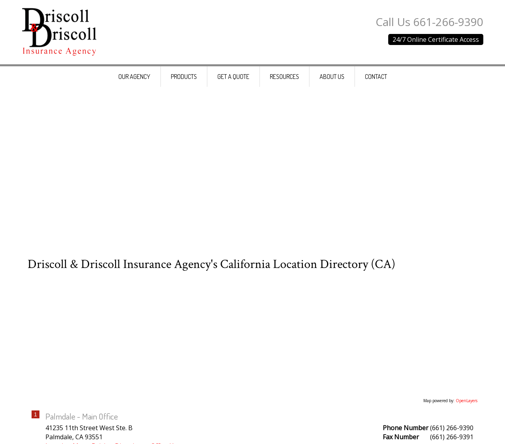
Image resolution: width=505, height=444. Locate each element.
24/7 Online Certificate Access (436, 39)
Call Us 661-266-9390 (429, 21)
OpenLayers (466, 404)
